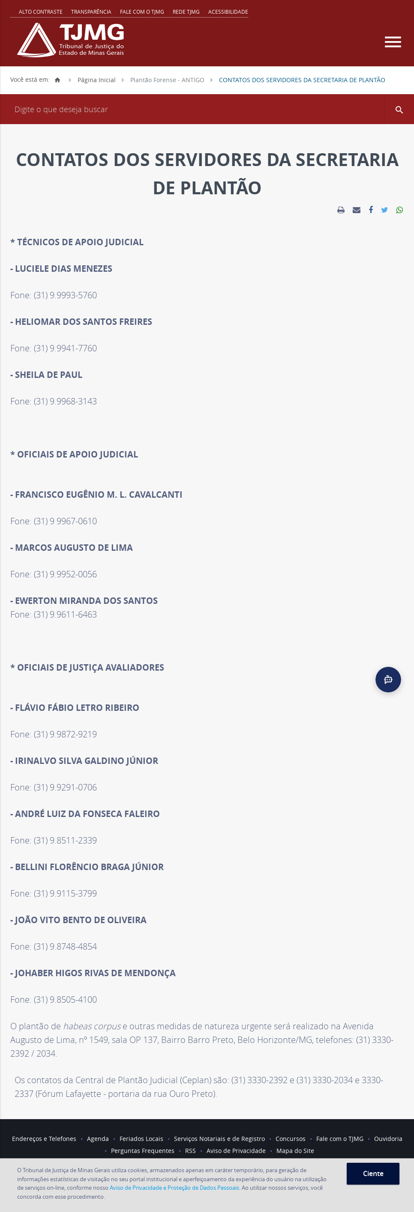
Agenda (98, 1139)
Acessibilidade (228, 11)
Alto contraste (41, 11)
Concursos (291, 1139)
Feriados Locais (141, 1139)
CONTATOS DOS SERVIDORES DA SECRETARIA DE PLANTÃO (302, 79)
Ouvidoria (388, 1139)
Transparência (91, 11)
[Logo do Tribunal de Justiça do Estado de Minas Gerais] (72, 44)
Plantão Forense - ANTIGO (167, 79)
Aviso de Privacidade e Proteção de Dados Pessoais (174, 1187)
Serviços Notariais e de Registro (219, 1139)
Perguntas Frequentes (142, 1151)
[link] (340, 210)
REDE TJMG (186, 11)
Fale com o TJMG (142, 11)
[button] (399, 109)
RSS (190, 1151)
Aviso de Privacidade (236, 1151)
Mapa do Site (295, 1151)
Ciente (373, 1173)
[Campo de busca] (207, 109)
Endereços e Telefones (44, 1139)
